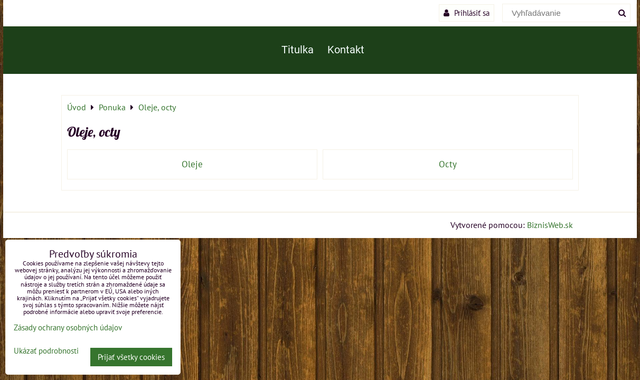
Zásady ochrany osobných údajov (68, 327)
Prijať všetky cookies (131, 357)
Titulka (297, 50)
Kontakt (345, 50)
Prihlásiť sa (467, 12)
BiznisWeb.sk (550, 225)
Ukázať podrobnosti (46, 351)
